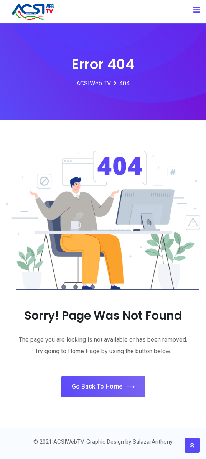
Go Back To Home (103, 387)
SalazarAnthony (153, 441)
